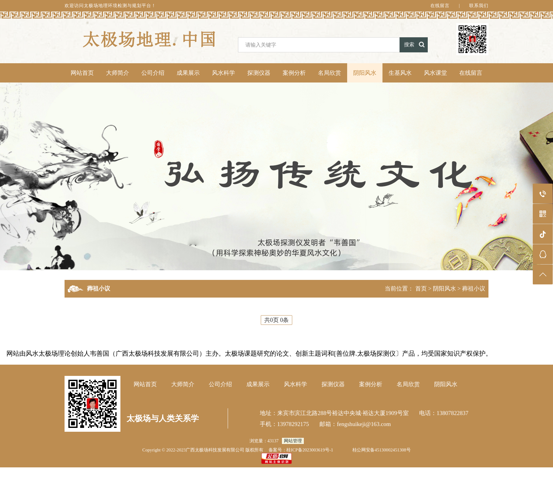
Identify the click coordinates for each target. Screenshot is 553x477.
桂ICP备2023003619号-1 (309, 449)
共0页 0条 (276, 320)
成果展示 (188, 73)
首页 (421, 288)
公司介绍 (152, 73)
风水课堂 (435, 73)
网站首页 (82, 73)
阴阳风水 (364, 73)
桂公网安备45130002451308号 (381, 449)
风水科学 (223, 73)
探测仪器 (258, 73)
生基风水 (400, 73)
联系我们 (478, 7)
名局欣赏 (329, 73)
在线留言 (440, 7)
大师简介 (117, 73)
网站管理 (293, 440)
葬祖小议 (473, 288)
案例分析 (294, 73)
